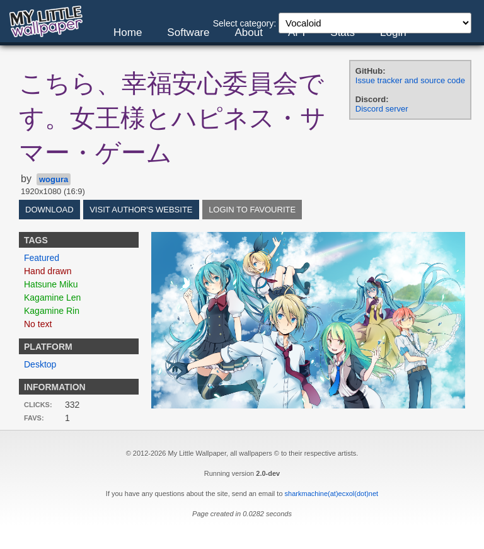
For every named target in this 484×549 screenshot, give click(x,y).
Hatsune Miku (51, 284)
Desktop (40, 364)
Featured (41, 258)
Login (393, 32)
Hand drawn (48, 271)
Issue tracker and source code (410, 80)
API (296, 32)
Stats (342, 32)
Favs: (34, 418)
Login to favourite (252, 209)
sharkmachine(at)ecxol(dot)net (332, 493)
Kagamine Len (52, 297)
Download (49, 209)
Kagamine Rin (51, 311)
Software (188, 32)
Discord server (381, 108)
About (248, 32)
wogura (53, 179)
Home (127, 32)
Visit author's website (140, 209)
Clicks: (38, 404)
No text (38, 324)
